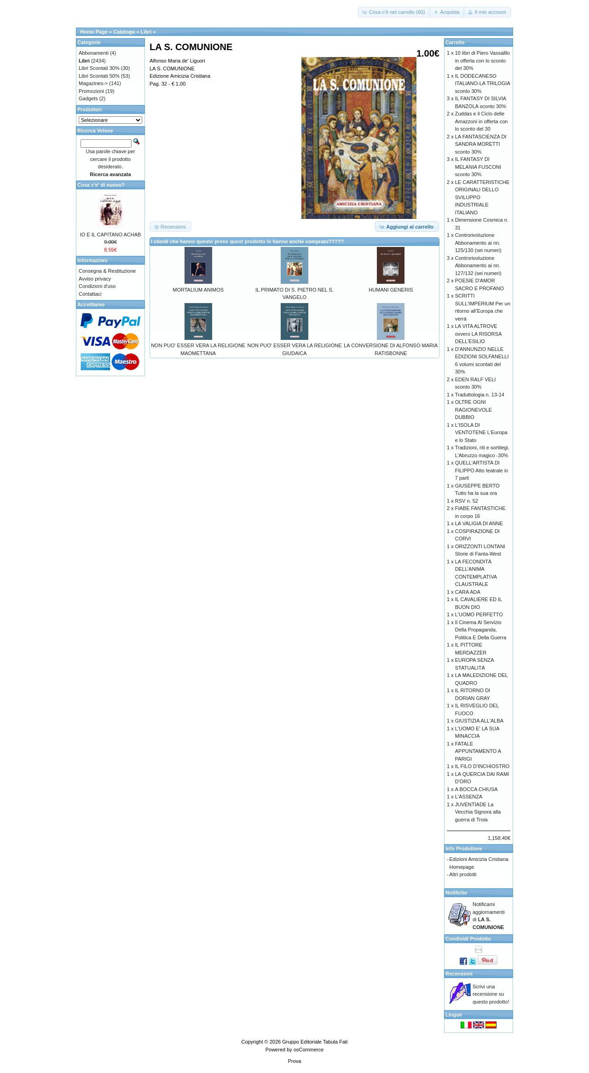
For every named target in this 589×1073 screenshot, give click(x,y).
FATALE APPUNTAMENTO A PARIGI (478, 751)
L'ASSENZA (469, 796)
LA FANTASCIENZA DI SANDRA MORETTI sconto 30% (481, 144)
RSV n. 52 (466, 501)
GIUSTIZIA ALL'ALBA (479, 720)
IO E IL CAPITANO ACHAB (110, 234)
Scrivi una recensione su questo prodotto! (491, 994)
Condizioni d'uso (97, 286)
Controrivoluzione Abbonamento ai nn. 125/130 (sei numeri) (478, 242)
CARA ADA (467, 592)
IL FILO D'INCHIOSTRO (482, 766)
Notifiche (456, 892)
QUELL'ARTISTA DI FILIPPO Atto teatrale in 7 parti (481, 470)
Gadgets (88, 98)
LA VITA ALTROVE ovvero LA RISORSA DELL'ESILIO (478, 333)
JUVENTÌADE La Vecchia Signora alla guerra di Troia (478, 812)
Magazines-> (93, 83)
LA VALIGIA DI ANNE (479, 523)
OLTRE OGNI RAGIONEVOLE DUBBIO (473, 409)
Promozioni (91, 91)
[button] (394, 12)
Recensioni (459, 973)
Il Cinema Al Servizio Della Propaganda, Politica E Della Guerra (480, 630)
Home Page (94, 31)
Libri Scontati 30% (99, 68)
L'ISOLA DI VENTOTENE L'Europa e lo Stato (481, 432)
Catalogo (124, 31)
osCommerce (308, 1049)
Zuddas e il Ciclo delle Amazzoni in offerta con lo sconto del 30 (481, 121)
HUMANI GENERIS (391, 290)
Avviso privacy (95, 278)
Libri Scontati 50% (99, 76)
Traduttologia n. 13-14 (479, 394)
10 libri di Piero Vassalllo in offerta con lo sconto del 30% (482, 60)
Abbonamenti (94, 53)
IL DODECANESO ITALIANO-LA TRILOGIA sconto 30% (482, 83)
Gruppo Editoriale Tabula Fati (314, 1041)
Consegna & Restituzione (107, 271)
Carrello (455, 42)
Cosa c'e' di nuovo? (101, 185)
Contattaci (90, 294)
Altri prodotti (463, 874)
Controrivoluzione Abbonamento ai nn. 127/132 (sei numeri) (478, 265)
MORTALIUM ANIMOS (198, 290)
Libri (146, 31)
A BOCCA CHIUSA (476, 789)
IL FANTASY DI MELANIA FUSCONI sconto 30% (478, 166)
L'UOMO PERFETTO (479, 614)
